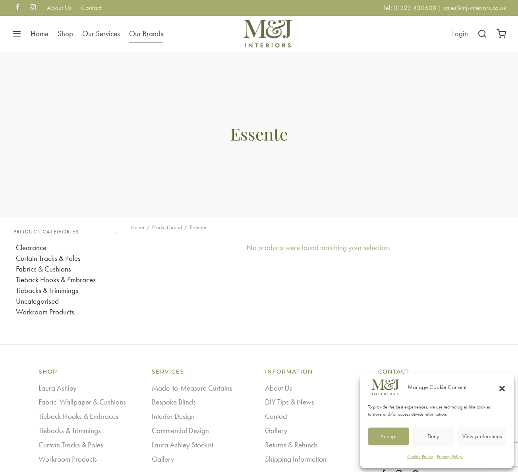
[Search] (482, 34)
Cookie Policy (420, 456)
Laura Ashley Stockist (182, 444)
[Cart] (501, 34)
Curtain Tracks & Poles (48, 258)
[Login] (460, 33)
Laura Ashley (58, 388)
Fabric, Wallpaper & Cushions (82, 401)
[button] (502, 387)
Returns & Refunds (291, 444)
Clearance (31, 247)
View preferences (482, 436)
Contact (91, 8)
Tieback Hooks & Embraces (56, 279)
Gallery (163, 459)
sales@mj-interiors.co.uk (474, 8)
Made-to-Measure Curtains (192, 388)
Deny (433, 436)
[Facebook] (17, 7)
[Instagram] (33, 7)
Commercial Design (180, 430)
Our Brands (146, 33)
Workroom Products (45, 311)
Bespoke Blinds (174, 401)
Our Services (101, 33)
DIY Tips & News (289, 401)
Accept (388, 436)
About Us (59, 8)
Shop (65, 33)
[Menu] (16, 34)
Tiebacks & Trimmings (47, 290)
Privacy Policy (450, 456)
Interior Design (173, 416)
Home (39, 33)
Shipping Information (296, 459)
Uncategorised (37, 301)
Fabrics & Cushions (43, 269)
